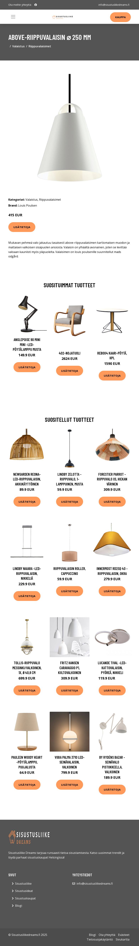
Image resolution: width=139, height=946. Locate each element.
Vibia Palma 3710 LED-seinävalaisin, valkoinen (70, 762)
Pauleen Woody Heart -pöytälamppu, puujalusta (26, 762)
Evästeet (123, 935)
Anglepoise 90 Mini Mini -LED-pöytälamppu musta (27, 344)
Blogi (18, 906)
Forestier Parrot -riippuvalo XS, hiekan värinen (112, 479)
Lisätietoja (21, 227)
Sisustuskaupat (25, 898)
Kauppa (120, 17)
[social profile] (35, 4)
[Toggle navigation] (13, 16)
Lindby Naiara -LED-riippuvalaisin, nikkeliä (27, 573)
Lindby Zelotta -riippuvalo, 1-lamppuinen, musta (69, 479)
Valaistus (18, 46)
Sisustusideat (24, 891)
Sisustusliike (23, 884)
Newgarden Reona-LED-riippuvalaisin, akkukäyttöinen (27, 479)
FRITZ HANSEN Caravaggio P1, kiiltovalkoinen (69, 667)
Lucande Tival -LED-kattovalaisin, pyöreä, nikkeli (112, 667)
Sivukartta (122, 939)
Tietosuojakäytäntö (100, 939)
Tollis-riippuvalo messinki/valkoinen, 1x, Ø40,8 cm (27, 667)
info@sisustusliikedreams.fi (114, 4)
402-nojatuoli (69, 353)
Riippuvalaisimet (40, 46)
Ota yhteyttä (107, 935)
